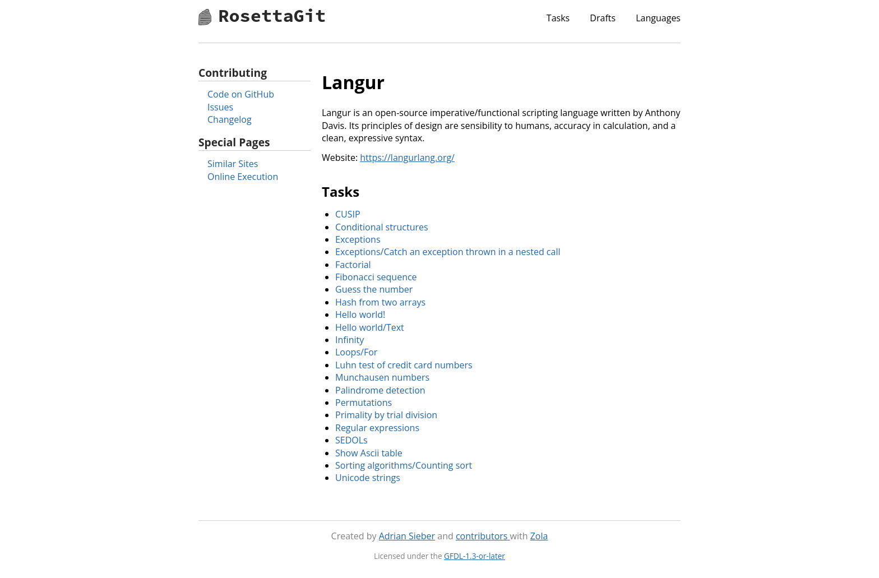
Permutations (363, 402)
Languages (658, 18)
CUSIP (347, 214)
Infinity (349, 340)
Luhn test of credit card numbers (404, 365)
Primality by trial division (386, 415)
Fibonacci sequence (376, 277)
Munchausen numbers (382, 377)
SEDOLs (351, 440)
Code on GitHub (240, 94)
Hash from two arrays (380, 302)
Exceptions (358, 239)
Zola (539, 536)
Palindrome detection (380, 390)
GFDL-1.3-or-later (474, 556)
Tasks (558, 18)
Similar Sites (232, 164)
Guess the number (374, 289)
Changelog (229, 119)
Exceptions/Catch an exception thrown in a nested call (447, 252)
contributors (483, 536)
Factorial (353, 264)
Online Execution (242, 176)
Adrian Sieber (407, 536)
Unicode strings (367, 477)
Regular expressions (377, 428)
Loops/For (356, 352)
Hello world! (360, 314)
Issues (220, 107)
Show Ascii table (369, 453)
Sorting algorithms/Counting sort (403, 465)
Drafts (603, 18)
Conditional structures (381, 227)
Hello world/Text (369, 327)
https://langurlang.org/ (407, 157)
